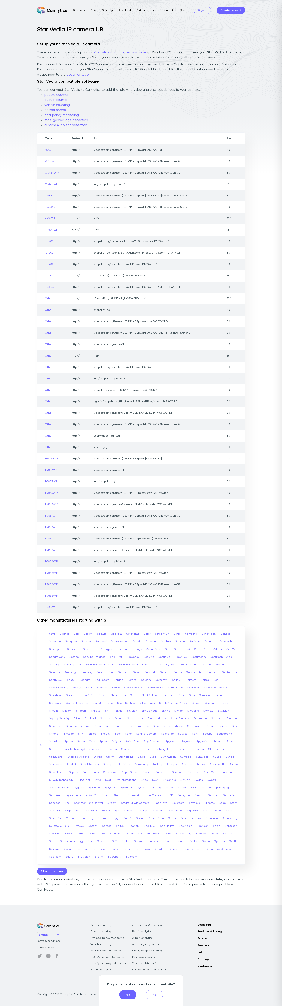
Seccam (213, 795)
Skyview (208, 710)
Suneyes (108, 764)
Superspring (229, 818)
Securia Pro (167, 826)
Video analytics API (144, 963)
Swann (198, 780)
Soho (128, 734)
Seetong (86, 672)
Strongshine (125, 757)
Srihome (210, 803)
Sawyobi (134, 826)
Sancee (226, 634)
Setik (89, 687)
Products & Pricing (101, 10)
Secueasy (133, 657)
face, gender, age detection (66, 120)
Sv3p (68, 810)
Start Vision (180, 749)
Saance (64, 634)
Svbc (144, 780)
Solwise (183, 734)
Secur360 (150, 826)
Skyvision (223, 710)
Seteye (77, 687)
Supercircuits (91, 772)
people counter (56, 95)
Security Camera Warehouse (136, 664)
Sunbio (230, 757)
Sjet (199, 849)
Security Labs (167, 664)
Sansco (106, 826)
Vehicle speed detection (106, 950)
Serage (118, 680)
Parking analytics (100, 969)
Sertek (205, 680)
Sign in (202, 10)
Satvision (73, 649)
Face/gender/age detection (108, 963)
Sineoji (196, 703)
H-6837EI (50, 218)
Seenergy (70, 672)
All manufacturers (52, 871)
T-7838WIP (51, 561)
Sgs (67, 803)
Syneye (79, 826)
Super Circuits (152, 795)
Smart (119, 718)
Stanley (94, 749)
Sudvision (154, 841)
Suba (153, 757)
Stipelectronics (217, 749)
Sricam (218, 741)
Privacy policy (45, 947)
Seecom (54, 672)
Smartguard (134, 833)
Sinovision (100, 849)
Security (54, 664)
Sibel (181, 695)
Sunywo (234, 764)
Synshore (94, 787)
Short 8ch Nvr (149, 695)
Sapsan (180, 641)
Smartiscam (102, 726)
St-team (131, 856)
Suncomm (55, 764)
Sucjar (172, 818)
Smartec (216, 718)
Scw (196, 649)
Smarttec (143, 726)
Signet (97, 703)
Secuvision (185, 826)
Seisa (136, 672)
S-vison (185, 780)
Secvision (202, 826)
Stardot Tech (145, 749)
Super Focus (57, 772)
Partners (141, 10)
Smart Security (179, 718)
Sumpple (186, 757)
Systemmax (165, 787)
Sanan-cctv (209, 634)
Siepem (219, 695)
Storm (110, 757)
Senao (178, 672)
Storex (97, 757)
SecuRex (54, 795)
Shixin (102, 695)
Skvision (132, 710)
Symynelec (143, 849)
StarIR (128, 849)
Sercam (146, 680)
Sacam (87, 634)
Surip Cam (210, 772)
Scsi (176, 649)
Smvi (81, 734)
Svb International (126, 780)
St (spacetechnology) (71, 749)
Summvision (168, 757)
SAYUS (233, 841)
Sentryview (175, 810)
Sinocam (210, 703)
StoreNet (133, 795)
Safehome (132, 634)
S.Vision (180, 841)
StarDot (118, 795)
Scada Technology (130, 649)
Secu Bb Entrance (94, 657)
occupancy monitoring (61, 115)
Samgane (183, 795)
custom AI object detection (65, 125)
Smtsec (69, 734)
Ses (216, 680)
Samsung (191, 634)
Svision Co (169, 780)
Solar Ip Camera (146, 734)
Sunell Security (89, 764)
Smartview (176, 726)
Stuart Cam (156, 818)
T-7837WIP (51, 516)
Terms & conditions (49, 941)
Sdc (206, 649)
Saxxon (199, 795)
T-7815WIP (51, 470)
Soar (118, 734)
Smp (168, 833)
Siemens (204, 695)
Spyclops (171, 741)
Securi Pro (229, 795)
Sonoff (127, 818)
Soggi (115, 818)
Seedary (160, 849)
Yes (128, 994)
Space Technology (71, 841)
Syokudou (126, 787)
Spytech (186, 741)
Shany (116, 687)
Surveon (227, 772)
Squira (69, 856)
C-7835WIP (52, 173)
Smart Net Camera (219, 849)
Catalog (203, 959)
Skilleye (96, 710)
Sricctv (231, 741)
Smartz (211, 726)
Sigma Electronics (77, 703)
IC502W (50, 607)
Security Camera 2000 (99, 664)
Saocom (151, 641)
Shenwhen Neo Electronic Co (164, 687)
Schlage (54, 849)
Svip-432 (91, 810)
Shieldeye (55, 695)
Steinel (99, 856)
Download (124, 10)
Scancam (158, 810)
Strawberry (114, 856)
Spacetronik (224, 734)
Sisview (69, 833)
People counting (100, 925)
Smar (82, 833)
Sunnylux (171, 764)
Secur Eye (181, 657)
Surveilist (54, 810)
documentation (79, 74)
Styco (141, 757)
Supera (73, 772)
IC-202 (49, 241)
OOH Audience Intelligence (107, 957)
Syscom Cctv (145, 787)
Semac (164, 672)
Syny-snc (110, 787)
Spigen (116, 741)
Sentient (212, 672)
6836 (48, 150)
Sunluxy (157, 764)
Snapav (105, 734)
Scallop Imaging (218, 787)
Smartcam (200, 718)
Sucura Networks (190, 818)
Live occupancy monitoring (107, 938)
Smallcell (90, 718)
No (154, 994)
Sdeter (217, 649)
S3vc (52, 634)
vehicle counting (57, 105)
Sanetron (55, 641)
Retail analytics (142, 931)
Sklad (119, 710)
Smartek (232, 718)
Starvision (84, 856)
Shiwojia (175, 849)
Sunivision (124, 764)
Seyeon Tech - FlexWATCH (81, 795)
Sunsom (187, 764)
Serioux (176, 680)
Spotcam (55, 856)
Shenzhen (193, 687)
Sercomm (161, 680)
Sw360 (106, 810)
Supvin (147, 772)
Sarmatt (210, 641)
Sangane (71, 641)
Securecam (198, 657)
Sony (195, 734)
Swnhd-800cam (59, 787)
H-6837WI (51, 230)
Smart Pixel (161, 803)
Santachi (101, 641)
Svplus (194, 841)
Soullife (227, 833)
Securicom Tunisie (221, 657)
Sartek (120, 826)
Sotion (214, 833)
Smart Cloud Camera (62, 818)
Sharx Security (133, 687)
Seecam (221, 664)
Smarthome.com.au (78, 726)
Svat (108, 780)
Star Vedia (110, 749)
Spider (103, 741)
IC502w (49, 287)
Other (48, 298)
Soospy (207, 734)
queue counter (55, 100)
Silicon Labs (147, 703)
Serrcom (191, 680)
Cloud (183, 10)
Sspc (222, 803)
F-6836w (50, 207)
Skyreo (178, 710)
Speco (69, 741)
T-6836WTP (52, 458)
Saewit (101, 634)
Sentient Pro (230, 672)
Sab (76, 634)
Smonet (54, 734)
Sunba (217, 757)
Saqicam (195, 641)
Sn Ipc (92, 734)
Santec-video (120, 641)
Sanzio (137, 641)
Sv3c (98, 780)
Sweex (211, 780)
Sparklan (54, 741)
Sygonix (79, 787)
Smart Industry (157, 718)
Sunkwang (141, 764)
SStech (93, 826)
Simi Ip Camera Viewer (173, 703)
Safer (147, 634)
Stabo (126, 841)
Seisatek (150, 672)
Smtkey (102, 818)
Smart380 (116, 833)
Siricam (112, 803)
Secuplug (164, 657)
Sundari (71, 764)
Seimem (123, 672)
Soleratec (167, 734)
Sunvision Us (217, 764)
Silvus (206, 810)
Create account (230, 10)
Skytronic (193, 710)
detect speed (55, 110)
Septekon (231, 826)
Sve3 (155, 780)
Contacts (168, 10)
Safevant (129, 810)
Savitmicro (89, 649)
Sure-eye (193, 772)
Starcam (126, 749)
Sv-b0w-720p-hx (59, 826)
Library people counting (147, 950)
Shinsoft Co (87, 695)
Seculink (149, 657)
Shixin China (118, 695)
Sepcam (85, 680)
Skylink (166, 710)
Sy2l (116, 810)
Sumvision (202, 757)
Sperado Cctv (86, 741)
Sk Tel (217, 810)
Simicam (83, 849)
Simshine (54, 833)
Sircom (53, 710)
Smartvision (154, 833)
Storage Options (78, 757)
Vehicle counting (100, 944)
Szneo (182, 787)
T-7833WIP (51, 481)
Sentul (71, 680)
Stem (233, 803)
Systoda (219, 841)
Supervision (110, 772)
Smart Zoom (97, 833)
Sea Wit (231, 649)
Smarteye (55, 726)
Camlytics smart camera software (120, 52)
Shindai (70, 695)
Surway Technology (61, 780)
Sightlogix (55, 703)
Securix (206, 664)
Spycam (102, 841)
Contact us (204, 966)
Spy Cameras (152, 741)
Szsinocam (197, 787)
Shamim (102, 687)
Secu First (116, 657)
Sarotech (226, 641)
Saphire (166, 641)
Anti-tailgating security (146, 944)
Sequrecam (102, 680)
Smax (224, 726)
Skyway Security (59, 718)
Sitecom (81, 710)
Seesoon (54, 803)
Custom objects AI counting (150, 969)
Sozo (52, 841)
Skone (230, 810)
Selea (216, 826)
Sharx (105, 795)
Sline (77, 718)
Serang (132, 680)
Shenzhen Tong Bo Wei (88, 803)
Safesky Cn (162, 634)
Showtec (168, 695)
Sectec (74, 657)
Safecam (116, 634)
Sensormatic (194, 672)
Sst (51, 749)
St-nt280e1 (56, 757)
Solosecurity (183, 833)
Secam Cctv (57, 657)
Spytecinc (202, 741)
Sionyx (189, 849)
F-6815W (50, 195)
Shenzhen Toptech (216, 687)
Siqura (225, 703)
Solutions (79, 10)
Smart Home (135, 718)
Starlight (162, 749)
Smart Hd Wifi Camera (135, 803)
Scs (167, 649)
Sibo (192, 695)
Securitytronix (189, 664)
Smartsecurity (123, 726)
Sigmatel (192, 810)
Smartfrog (87, 818)
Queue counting (100, 931)
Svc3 (78, 810)
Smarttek (159, 726)
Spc (90, 841)
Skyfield (115, 849)
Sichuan (69, 849)
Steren (140, 818)
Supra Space (130, 772)
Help (154, 10)
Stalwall (139, 841)
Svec (168, 841)
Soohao (201, 833)
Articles (202, 938)
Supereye (212, 818)
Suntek (200, 764)
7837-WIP (51, 161)
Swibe (206, 841)
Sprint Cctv (132, 741)
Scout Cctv (153, 649)
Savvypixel (107, 649)
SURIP (169, 795)
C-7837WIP (52, 184)
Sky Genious (149, 710)
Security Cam (72, 664)
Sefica (100, 672)
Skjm (108, 710)
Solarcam (178, 803)
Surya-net (84, 780)
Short (133, 695)
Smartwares (194, 726)
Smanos (105, 718)
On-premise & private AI (147, 925)
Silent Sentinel (126, 703)
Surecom (177, 772)
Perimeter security (143, 957)
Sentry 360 (55, 680)
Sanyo (144, 810)
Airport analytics (142, 938)
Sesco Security (58, 687)
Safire (177, 634)
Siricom (66, 710)
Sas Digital (56, 649)
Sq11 (114, 841)
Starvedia (198, 749)
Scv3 (187, 649)
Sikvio (109, 703)
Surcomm (162, 772)
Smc (235, 726)
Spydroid (194, 803)
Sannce (86, 641)
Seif (111, 672)
